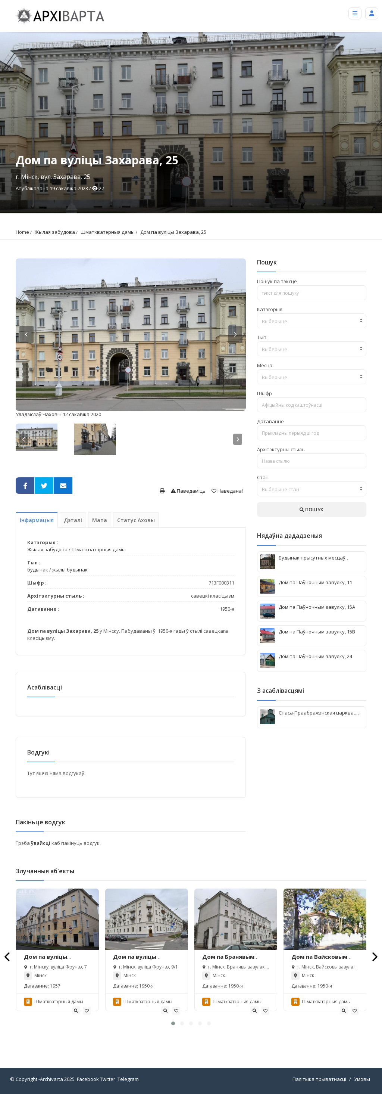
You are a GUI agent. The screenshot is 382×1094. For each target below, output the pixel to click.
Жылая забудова (55, 232)
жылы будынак (70, 569)
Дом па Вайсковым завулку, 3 (319, 960)
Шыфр (264, 393)
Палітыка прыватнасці (319, 1079)
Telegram (128, 1079)
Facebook (88, 1079)
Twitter (107, 1079)
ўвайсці (41, 843)
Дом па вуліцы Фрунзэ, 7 (45, 960)
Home (22, 232)
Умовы (362, 1079)
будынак (37, 569)
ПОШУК (311, 509)
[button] (173, 1023)
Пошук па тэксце (277, 281)
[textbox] (311, 321)
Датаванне (270, 421)
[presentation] (7, 957)
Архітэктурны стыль (281, 449)
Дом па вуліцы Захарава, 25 (173, 232)
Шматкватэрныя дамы (108, 232)
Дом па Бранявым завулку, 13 (228, 960)
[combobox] (311, 320)
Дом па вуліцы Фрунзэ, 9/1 (134, 960)
